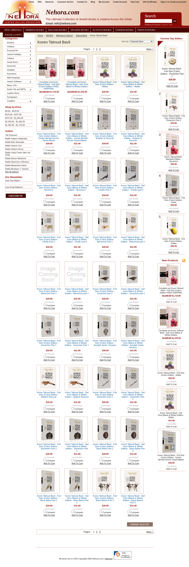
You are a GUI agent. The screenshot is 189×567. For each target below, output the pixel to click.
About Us (49, 2)
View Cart (135, 2)
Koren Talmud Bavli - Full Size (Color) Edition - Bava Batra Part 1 (49, 498)
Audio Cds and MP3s (18, 89)
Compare (50, 98)
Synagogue (12, 97)
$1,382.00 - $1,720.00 (15, 125)
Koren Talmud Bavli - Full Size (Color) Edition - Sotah (174, 200)
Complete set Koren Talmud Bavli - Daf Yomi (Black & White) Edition (77, 84)
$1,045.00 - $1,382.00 (15, 121)
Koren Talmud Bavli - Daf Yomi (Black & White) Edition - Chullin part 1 (77, 239)
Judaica (18, 58)
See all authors (12, 172)
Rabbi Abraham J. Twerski (16, 169)
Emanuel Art (18, 50)
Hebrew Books (35, 30)
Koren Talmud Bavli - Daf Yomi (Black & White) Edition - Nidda (133, 84)
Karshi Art (18, 66)
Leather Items (13, 93)
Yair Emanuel (11, 135)
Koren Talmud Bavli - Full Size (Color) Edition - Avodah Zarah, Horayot (105, 343)
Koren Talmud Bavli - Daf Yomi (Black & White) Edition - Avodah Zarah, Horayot (133, 344)
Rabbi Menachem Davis (15, 165)
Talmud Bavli (81, 35)
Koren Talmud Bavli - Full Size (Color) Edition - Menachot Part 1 (49, 291)
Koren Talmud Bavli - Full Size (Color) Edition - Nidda (105, 84)
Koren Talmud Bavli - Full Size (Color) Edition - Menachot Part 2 (105, 239)
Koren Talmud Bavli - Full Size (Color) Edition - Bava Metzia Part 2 (105, 498)
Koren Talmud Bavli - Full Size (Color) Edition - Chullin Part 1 (49, 239)
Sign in (164, 2)
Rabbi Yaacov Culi (13, 145)
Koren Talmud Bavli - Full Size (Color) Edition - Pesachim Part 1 (172, 72)
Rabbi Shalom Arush (14, 149)
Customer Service (65, 2)
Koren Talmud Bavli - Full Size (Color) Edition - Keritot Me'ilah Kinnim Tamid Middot (49, 137)
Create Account (120, 2)
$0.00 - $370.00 (12, 111)
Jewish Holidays (18, 54)
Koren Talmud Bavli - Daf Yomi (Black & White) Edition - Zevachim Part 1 (77, 343)
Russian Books (102, 30)
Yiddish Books (124, 30)
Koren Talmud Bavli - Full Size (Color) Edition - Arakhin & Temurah (105, 136)
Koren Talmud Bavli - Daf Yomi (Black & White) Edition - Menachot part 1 (77, 291)
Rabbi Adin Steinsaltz (14, 142)
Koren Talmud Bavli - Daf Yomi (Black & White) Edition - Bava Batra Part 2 (133, 447)
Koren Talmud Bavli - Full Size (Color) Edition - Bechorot (49, 187)
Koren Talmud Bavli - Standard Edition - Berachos (173, 159)
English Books (57, 30)
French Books (146, 30)
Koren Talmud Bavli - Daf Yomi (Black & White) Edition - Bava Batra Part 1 (77, 499)
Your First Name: (12, 180)
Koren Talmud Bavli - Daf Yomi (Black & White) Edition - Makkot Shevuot (77, 394)
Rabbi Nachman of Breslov (17, 162)
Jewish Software (18, 81)
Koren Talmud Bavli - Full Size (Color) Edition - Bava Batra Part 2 (105, 446)
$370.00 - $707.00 (13, 114)
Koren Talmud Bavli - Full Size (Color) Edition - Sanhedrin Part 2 (105, 394)
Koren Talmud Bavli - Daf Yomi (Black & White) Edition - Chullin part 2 (133, 187)
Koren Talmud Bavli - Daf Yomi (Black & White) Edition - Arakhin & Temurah (133, 137)
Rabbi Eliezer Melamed (15, 158)
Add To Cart (49, 101)
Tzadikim (18, 101)
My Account (104, 2)
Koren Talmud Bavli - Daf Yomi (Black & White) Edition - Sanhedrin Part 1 (77, 447)
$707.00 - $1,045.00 (14, 118)
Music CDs (12, 85)
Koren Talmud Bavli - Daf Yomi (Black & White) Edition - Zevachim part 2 (133, 291)
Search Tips (167, 25)
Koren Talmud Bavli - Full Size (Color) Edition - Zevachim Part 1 (49, 343)
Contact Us (82, 2)
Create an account (178, 2)
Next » (149, 49)
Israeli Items (18, 62)
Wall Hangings (13, 77)
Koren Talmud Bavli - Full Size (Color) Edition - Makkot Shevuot (49, 394)
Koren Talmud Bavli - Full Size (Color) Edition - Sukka (174, 241)
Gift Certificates (150, 2)
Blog (93, 2)
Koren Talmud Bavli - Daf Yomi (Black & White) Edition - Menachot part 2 (133, 239)
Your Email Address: (14, 187)
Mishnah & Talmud (64, 35)
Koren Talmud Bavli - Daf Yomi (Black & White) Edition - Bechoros (77, 187)
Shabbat (18, 70)
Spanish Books (80, 30)
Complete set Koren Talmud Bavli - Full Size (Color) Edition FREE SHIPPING (49, 85)
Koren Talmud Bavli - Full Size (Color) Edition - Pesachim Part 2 (174, 118)
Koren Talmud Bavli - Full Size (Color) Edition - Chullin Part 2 (105, 187)
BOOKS (18, 43)
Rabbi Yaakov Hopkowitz (16, 138)
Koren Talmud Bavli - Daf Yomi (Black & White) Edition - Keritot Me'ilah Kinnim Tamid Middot (77, 137)
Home (40, 35)
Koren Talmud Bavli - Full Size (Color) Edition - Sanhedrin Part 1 (49, 446)
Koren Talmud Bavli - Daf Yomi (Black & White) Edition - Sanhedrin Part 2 (133, 395)
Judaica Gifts (13, 34)
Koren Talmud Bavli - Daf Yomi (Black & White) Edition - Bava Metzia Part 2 (133, 499)
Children (18, 46)
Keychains (11, 74)
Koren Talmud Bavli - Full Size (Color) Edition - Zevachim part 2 (105, 291)
